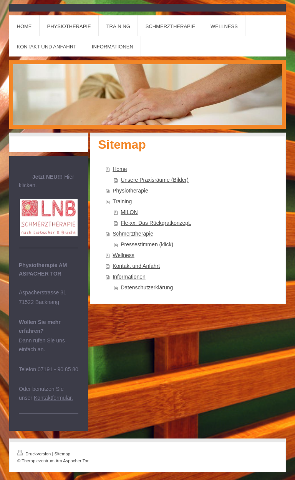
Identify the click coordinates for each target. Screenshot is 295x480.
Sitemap (63, 454)
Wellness (123, 255)
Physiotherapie (130, 191)
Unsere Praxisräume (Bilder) (155, 180)
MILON (129, 212)
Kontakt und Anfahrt (136, 266)
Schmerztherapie (133, 234)
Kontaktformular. (53, 398)
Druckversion (34, 454)
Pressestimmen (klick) (147, 244)
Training (122, 201)
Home (120, 169)
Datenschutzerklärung (147, 287)
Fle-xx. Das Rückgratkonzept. (156, 223)
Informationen (129, 277)
